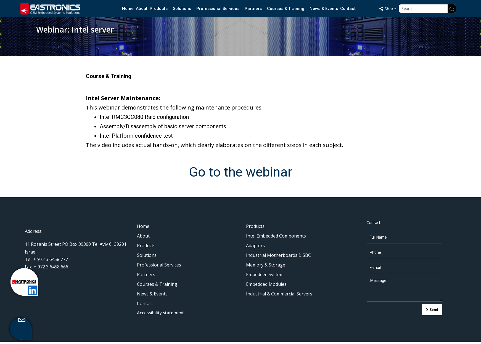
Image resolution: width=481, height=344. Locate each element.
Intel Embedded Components (276, 236)
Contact (348, 8)
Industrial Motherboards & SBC (278, 255)
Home (128, 8)
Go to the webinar (240, 172)
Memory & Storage (265, 265)
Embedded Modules (266, 284)
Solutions (182, 8)
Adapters (255, 245)
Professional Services (218, 8)
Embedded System (265, 274)
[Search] (452, 8)
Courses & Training (286, 8)
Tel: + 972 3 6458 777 (46, 259)
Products (159, 8)
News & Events (324, 8)
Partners (253, 8)
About (141, 8)
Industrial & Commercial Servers (279, 294)
